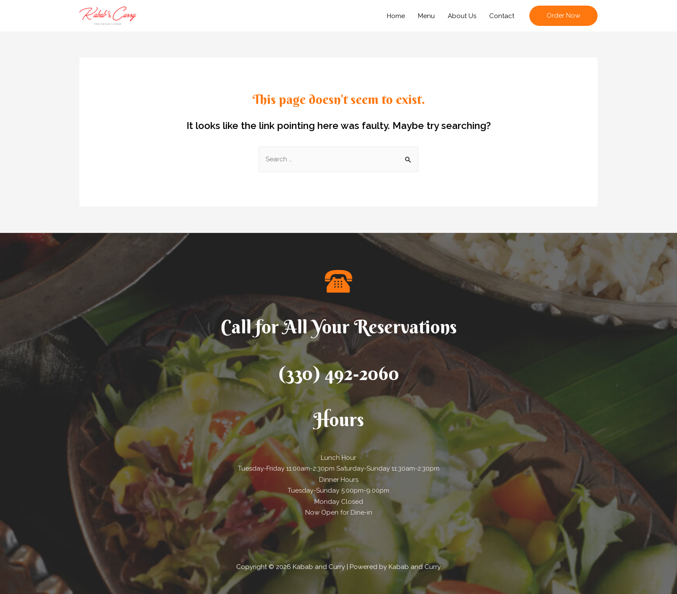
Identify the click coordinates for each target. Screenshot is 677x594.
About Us (462, 16)
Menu (426, 16)
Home (396, 16)
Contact (501, 16)
